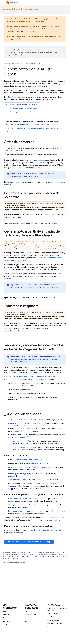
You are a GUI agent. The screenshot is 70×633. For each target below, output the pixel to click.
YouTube (28, 621)
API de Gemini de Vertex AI (47, 155)
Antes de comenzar (44, 203)
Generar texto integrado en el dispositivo (43, 128)
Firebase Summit (30, 614)
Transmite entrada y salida (18, 480)
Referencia (6, 614)
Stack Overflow (52, 613)
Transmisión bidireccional (16, 128)
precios (20, 533)
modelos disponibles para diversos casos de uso (45, 530)
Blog (26, 611)
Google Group (52, 617)
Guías (4, 611)
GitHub (5, 624)
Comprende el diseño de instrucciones (23, 499)
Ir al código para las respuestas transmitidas (24, 112)
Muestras (6, 618)
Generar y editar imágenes (18, 474)
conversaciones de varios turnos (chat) (28, 460)
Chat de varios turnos (41, 124)
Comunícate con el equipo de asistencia (57, 609)
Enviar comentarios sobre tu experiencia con (29, 542)
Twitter (27, 618)
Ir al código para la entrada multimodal (22, 108)
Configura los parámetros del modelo (22, 505)
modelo (22, 223)
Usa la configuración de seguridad (21, 511)
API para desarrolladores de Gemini (19, 155)
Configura (23, 423)
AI (39, 63)
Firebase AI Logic (29, 9)
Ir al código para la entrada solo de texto (21, 104)
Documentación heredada (56, 627)
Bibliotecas (6, 621)
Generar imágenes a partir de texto (19, 132)
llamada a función (36, 484)
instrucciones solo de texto (38, 464)
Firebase (7, 63)
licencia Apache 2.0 (51, 554)
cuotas (10, 533)
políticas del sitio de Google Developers (34, 556)
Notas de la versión (53, 620)
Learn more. (40, 21)
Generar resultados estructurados (18, 124)
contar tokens (22, 420)
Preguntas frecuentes (54, 623)
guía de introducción (39, 160)
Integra (25, 447)
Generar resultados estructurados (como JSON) (26, 467)
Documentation (10, 9)
